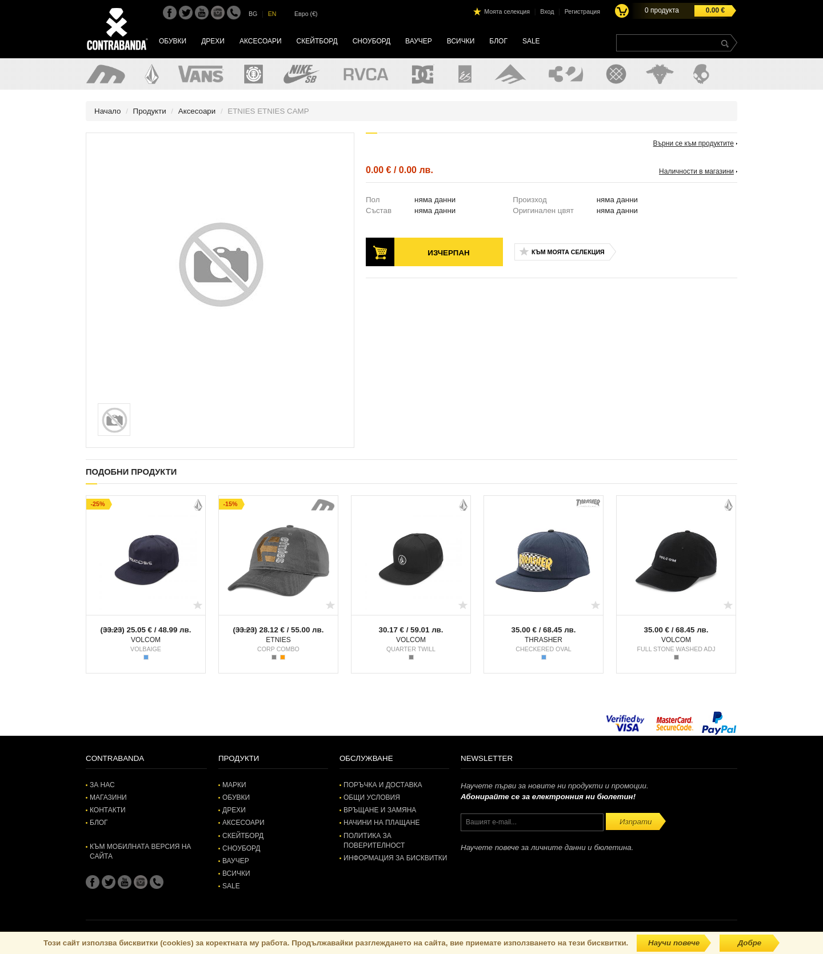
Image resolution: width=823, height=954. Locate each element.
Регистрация (582, 11)
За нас (102, 785)
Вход (547, 11)
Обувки (172, 41)
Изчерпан (448, 252)
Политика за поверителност (374, 840)
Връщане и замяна (379, 810)
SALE (531, 41)
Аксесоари (260, 41)
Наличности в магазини (696, 171)
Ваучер (418, 41)
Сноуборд (371, 41)
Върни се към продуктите (693, 143)
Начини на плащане (381, 823)
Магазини (108, 797)
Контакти (108, 810)
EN (272, 13)
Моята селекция (507, 11)
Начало (107, 111)
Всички (461, 41)
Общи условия (371, 797)
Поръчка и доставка (382, 785)
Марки (234, 785)
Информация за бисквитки (395, 858)
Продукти (149, 111)
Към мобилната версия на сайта (140, 851)
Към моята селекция (568, 251)
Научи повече (674, 943)
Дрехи (213, 41)
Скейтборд (317, 41)
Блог (498, 41)
